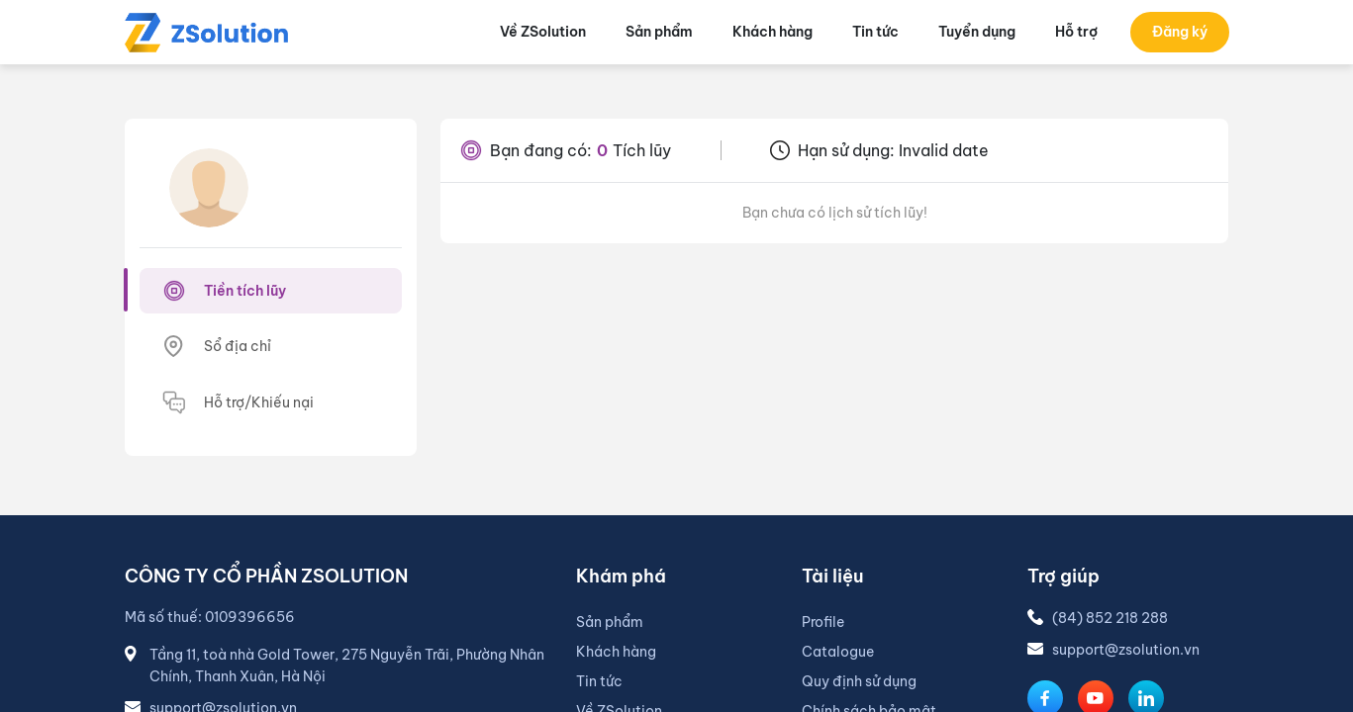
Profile (823, 622)
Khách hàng (616, 652)
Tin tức (599, 681)
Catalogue (838, 652)
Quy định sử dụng (859, 681)
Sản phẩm (609, 622)
